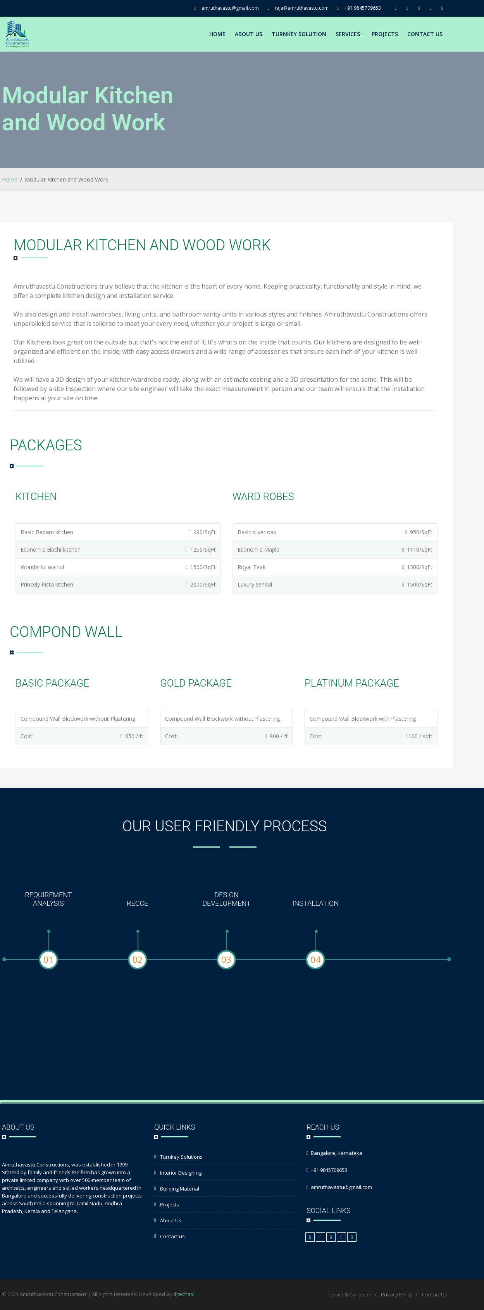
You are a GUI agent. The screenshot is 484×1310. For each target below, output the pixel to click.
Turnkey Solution (299, 34)
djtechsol (184, 1294)
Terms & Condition (350, 1294)
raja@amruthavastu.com (302, 8)
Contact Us (425, 34)
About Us (248, 34)
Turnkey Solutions (181, 1156)
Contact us (172, 1236)
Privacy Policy (397, 1294)
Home (217, 34)
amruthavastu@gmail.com (230, 8)
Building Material (179, 1188)
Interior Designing (181, 1172)
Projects (385, 34)
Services (349, 34)
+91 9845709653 (362, 8)
